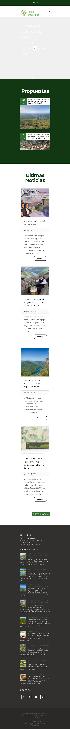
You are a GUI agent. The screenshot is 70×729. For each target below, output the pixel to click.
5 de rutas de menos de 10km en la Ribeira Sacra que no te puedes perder (38, 602)
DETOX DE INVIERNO (35, 674)
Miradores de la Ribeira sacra (37, 618)
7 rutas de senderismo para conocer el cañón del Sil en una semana (38, 555)
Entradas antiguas (41, 514)
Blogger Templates (28, 715)
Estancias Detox (33, 631)
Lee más (40, 258)
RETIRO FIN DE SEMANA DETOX (36, 661)
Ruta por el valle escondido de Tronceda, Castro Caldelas (38, 646)
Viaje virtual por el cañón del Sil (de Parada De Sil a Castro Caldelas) (38, 101)
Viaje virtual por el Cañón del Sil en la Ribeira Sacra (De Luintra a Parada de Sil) (38, 137)
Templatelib (35, 717)
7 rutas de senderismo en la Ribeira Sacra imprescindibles (34, 383)
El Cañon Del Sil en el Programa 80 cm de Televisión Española (34, 302)
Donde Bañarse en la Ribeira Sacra (37, 570)
